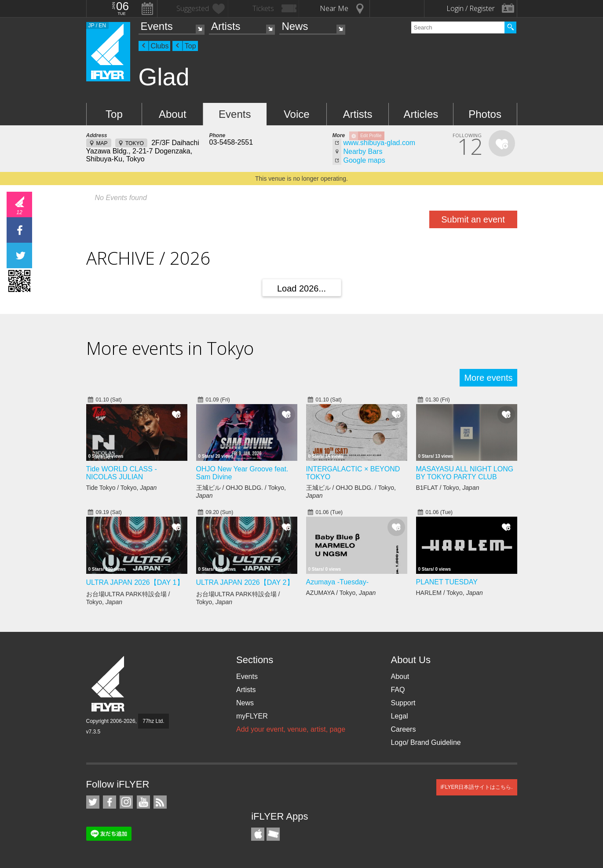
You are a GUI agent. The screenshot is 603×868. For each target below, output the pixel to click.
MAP (102, 143)
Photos (484, 114)
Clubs (160, 46)
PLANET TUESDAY (447, 582)
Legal (399, 716)
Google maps (364, 160)
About (172, 114)
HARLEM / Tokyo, (449, 592)
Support (403, 703)
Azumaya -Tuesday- (337, 582)
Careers (403, 729)
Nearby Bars (363, 151)
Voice (297, 114)
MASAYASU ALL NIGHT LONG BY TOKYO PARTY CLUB (465, 473)
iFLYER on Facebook (109, 802)
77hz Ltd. (153, 721)
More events (488, 378)
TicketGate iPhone (273, 834)
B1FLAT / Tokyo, (447, 487)
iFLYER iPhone (257, 834)
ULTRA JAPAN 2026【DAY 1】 (135, 582)
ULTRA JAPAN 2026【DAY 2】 (245, 582)
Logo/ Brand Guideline (425, 742)
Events (157, 26)
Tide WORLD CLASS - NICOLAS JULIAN (121, 473)
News (294, 26)
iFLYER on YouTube (143, 802)
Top (190, 46)
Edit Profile (370, 135)
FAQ (398, 689)
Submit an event (473, 219)
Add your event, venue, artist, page (290, 729)
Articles (421, 114)
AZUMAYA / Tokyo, (341, 592)
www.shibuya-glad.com (380, 142)
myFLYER (252, 716)
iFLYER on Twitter (92, 802)
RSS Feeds (160, 802)
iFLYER (109, 684)
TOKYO (134, 143)
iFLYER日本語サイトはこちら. (477, 787)
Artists (226, 26)
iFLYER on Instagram (126, 802)
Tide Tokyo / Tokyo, (121, 487)
